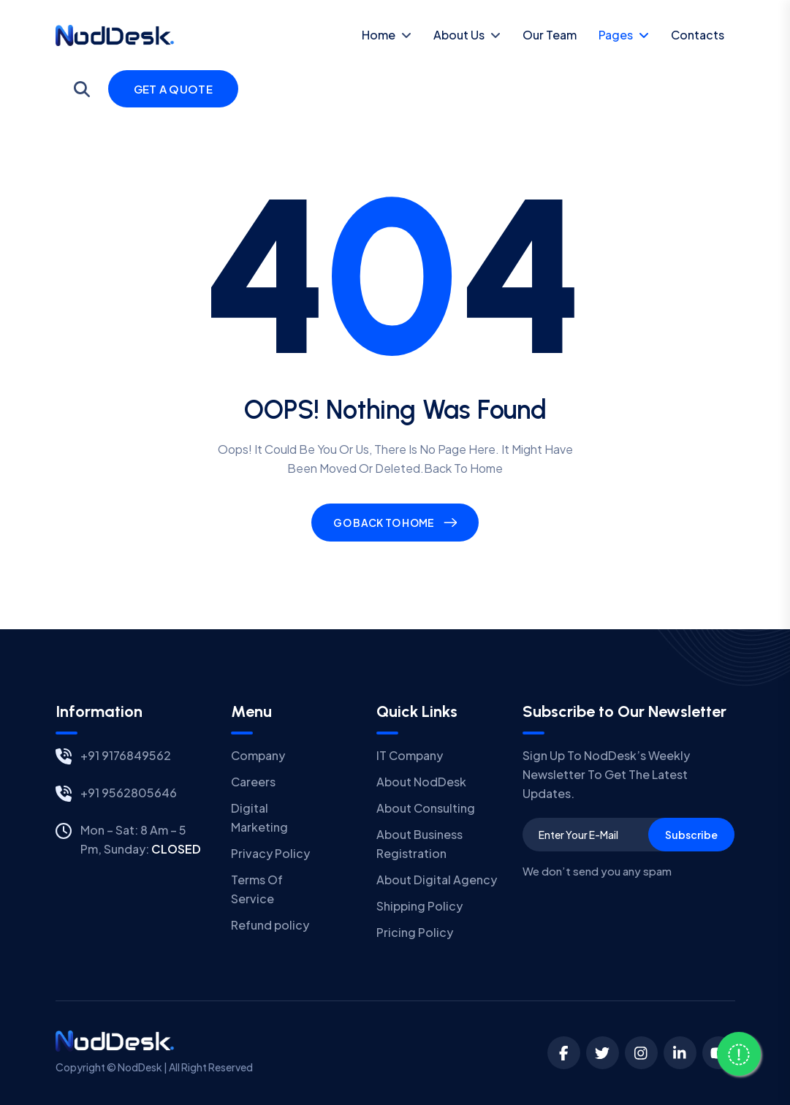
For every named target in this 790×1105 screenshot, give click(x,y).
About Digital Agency (436, 879)
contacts (697, 34)
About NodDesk (421, 781)
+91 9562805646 (128, 792)
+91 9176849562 (125, 755)
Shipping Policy (419, 906)
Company (258, 755)
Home (378, 34)
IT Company (409, 755)
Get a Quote (173, 89)
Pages (616, 34)
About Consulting (425, 808)
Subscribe (691, 834)
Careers (253, 781)
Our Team (550, 34)
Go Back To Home (383, 522)
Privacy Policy (270, 853)
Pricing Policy (414, 932)
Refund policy (270, 925)
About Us (459, 34)
